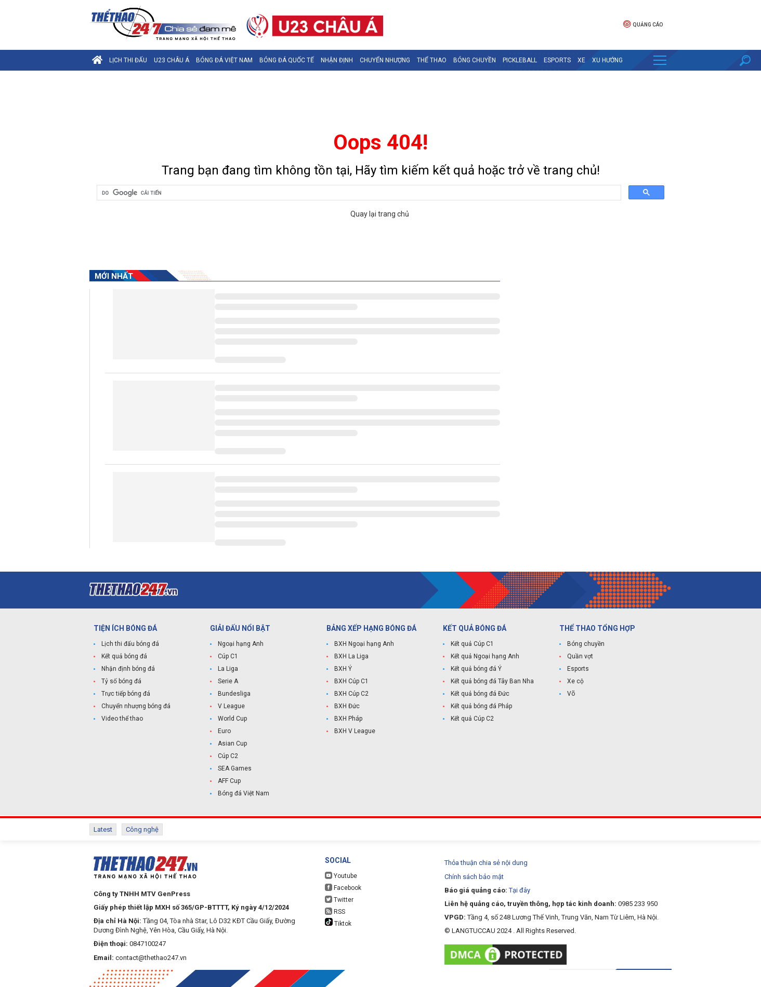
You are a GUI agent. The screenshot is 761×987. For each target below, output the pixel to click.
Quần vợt (580, 656)
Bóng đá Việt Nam (224, 60)
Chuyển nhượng (385, 60)
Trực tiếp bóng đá (125, 693)
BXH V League (354, 731)
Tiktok (338, 922)
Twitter (339, 899)
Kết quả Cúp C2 (472, 718)
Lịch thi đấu (128, 60)
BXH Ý (343, 668)
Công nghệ (142, 829)
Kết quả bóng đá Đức (480, 693)
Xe (581, 60)
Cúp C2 (228, 756)
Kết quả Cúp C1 (472, 643)
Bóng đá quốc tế (286, 60)
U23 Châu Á (171, 60)
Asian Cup (232, 743)
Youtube (341, 876)
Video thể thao (122, 718)
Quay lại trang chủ (380, 214)
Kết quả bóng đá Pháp (481, 706)
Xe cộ (575, 681)
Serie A (228, 681)
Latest (103, 829)
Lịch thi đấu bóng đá (130, 643)
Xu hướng (607, 60)
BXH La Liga (351, 656)
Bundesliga (234, 693)
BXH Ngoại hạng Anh (364, 643)
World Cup (232, 718)
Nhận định (337, 60)
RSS (335, 911)
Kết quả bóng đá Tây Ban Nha (492, 681)
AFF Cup (229, 781)
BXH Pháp (348, 718)
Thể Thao (432, 60)
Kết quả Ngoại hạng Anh (485, 656)
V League (231, 706)
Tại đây (519, 890)
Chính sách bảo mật (474, 877)
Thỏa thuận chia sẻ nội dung (486, 863)
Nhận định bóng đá (128, 668)
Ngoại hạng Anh (241, 643)
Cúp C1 (228, 656)
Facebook (343, 887)
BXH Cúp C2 (351, 693)
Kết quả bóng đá (124, 656)
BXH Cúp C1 (351, 681)
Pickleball (520, 60)
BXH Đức (347, 706)
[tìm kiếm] (358, 193)
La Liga (228, 668)
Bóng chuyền (474, 60)
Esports (557, 60)
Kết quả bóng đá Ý (476, 668)
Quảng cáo (643, 24)
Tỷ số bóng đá (121, 681)
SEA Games (235, 768)
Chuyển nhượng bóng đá (135, 706)
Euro (224, 731)
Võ (571, 693)
